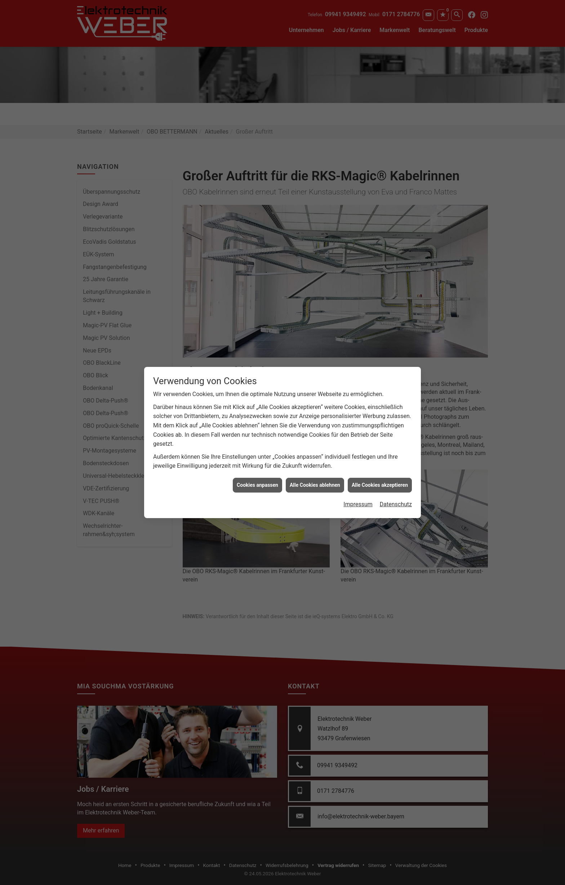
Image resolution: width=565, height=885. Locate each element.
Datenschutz (396, 487)
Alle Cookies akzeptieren (380, 467)
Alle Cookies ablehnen (315, 467)
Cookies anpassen (257, 467)
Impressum (358, 487)
